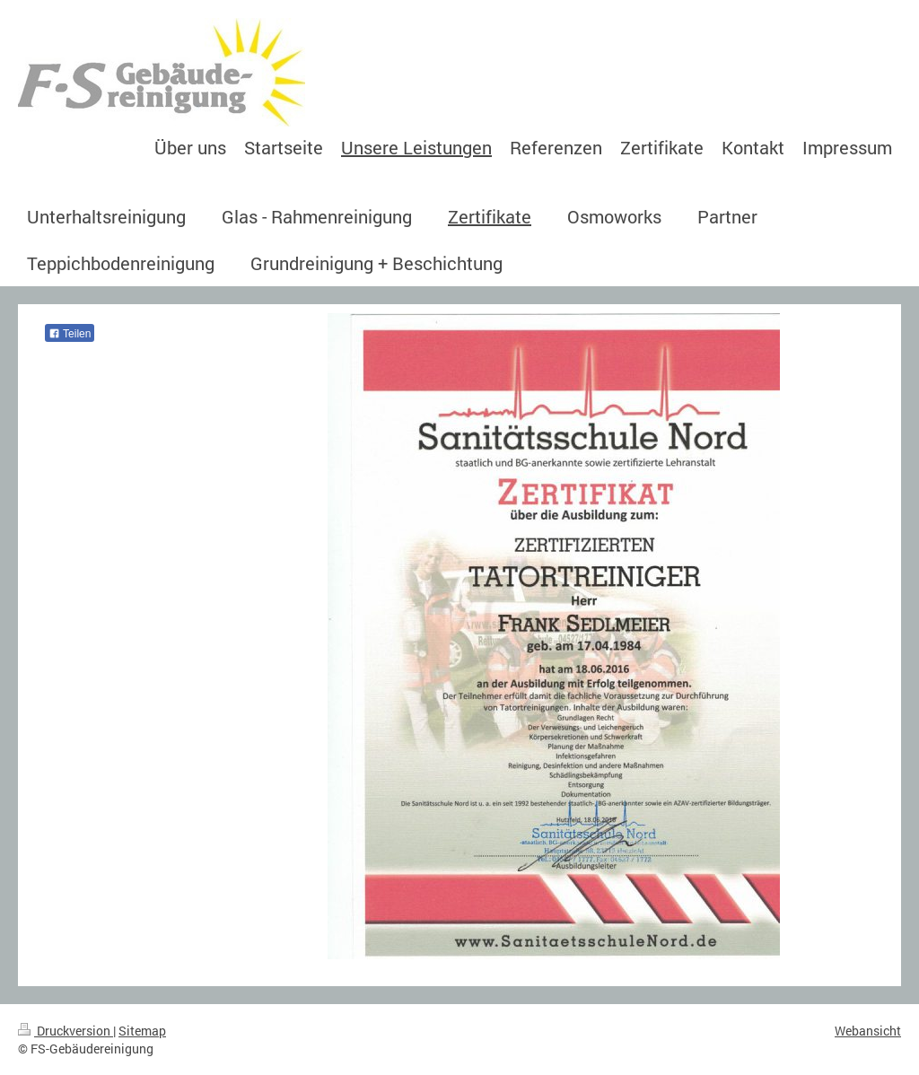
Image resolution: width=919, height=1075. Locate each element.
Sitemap (142, 1030)
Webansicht (868, 1030)
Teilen (69, 334)
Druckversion (65, 1030)
